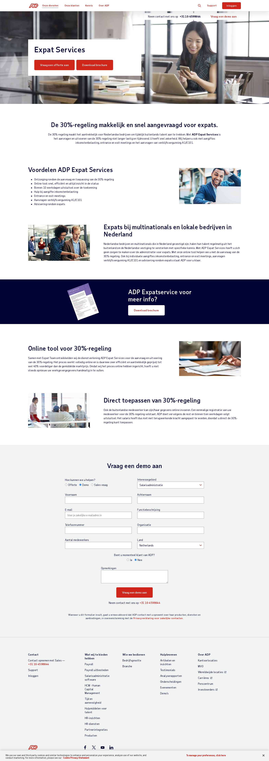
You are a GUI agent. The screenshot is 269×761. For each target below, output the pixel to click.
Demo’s (164, 693)
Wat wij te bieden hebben (96, 656)
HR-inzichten (92, 718)
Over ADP (105, 5)
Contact (33, 654)
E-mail (68, 509)
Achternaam (144, 494)
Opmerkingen (108, 568)
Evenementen (168, 687)
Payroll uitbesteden (97, 670)
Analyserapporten (171, 675)
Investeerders (206, 689)
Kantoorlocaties (207, 660)
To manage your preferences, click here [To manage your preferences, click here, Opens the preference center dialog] (206, 755)
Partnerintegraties (96, 729)
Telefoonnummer (74, 524)
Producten (91, 735)
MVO (200, 666)
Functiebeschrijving (148, 509)
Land (140, 539)
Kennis (90, 5)
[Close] (263, 755)
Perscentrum (205, 683)
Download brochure (98, 65)
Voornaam (71, 494)
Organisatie (144, 524)
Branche (127, 666)
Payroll (89, 664)
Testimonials (167, 670)
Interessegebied (146, 479)
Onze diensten (52, 5)
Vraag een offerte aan (54, 65)
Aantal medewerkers (77, 539)
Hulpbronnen (168, 654)
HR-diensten (92, 723)
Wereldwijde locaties (210, 672)
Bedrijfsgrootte (131, 660)
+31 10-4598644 (149, 602)
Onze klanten (73, 5)
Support (212, 5)
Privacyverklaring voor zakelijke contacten (158, 618)
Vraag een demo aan (224, 16)
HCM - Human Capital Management (92, 689)
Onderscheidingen (170, 681)
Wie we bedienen (133, 654)
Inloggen (231, 5)
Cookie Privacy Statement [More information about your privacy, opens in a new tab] (76, 757)
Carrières (203, 677)
